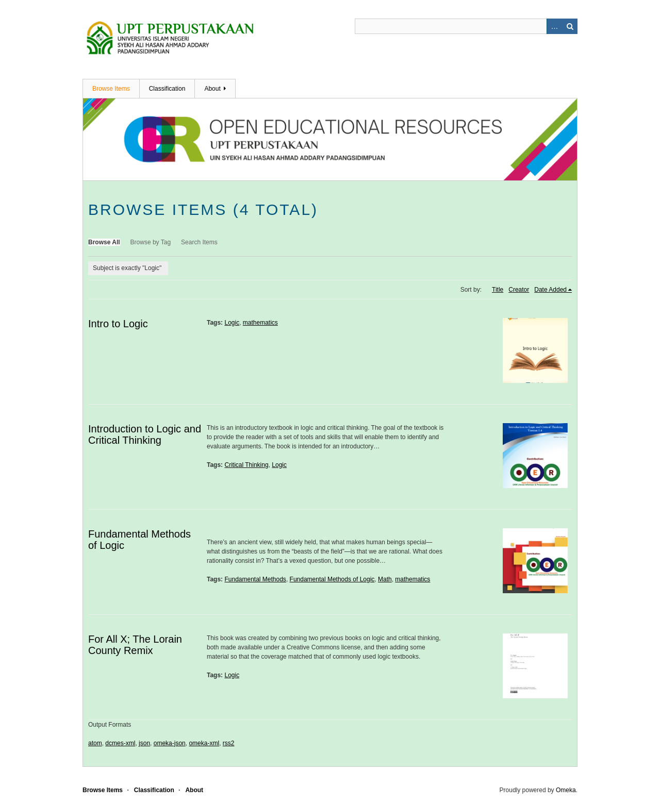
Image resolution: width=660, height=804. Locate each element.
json (144, 743)
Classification (167, 88)
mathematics (260, 322)
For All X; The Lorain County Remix (135, 644)
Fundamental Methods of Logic (332, 579)
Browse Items (111, 88)
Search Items (199, 242)
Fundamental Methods (255, 579)
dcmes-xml (120, 743)
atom (95, 743)
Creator (518, 289)
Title (497, 289)
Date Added (550, 289)
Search (570, 26)
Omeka (566, 790)
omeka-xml (204, 743)
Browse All (104, 242)
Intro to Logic (118, 323)
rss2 (229, 743)
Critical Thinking (246, 464)
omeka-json (170, 743)
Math (385, 579)
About (212, 88)
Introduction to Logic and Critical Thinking (144, 434)
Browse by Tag (150, 242)
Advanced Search (554, 26)
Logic (231, 322)
